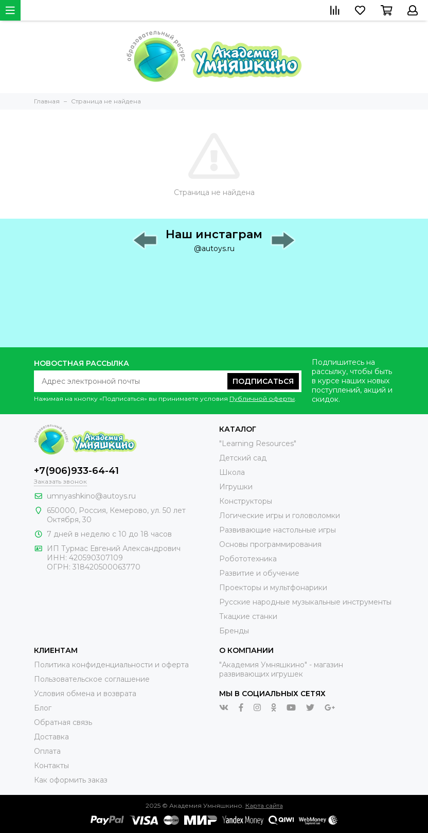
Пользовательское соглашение (92, 679)
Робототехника (248, 558)
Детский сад (242, 458)
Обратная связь (63, 722)
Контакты (51, 765)
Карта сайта (264, 805)
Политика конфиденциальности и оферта (111, 664)
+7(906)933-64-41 (76, 470)
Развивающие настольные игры (277, 530)
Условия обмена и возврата (85, 693)
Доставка (51, 736)
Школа (232, 472)
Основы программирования (270, 544)
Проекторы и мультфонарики (273, 587)
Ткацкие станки (248, 616)
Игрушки (236, 486)
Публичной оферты (262, 398)
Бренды (234, 630)
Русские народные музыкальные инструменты (305, 602)
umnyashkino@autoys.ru (91, 496)
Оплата (47, 751)
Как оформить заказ (71, 780)
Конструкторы (245, 501)
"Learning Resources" (257, 443)
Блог (42, 708)
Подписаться (263, 381)
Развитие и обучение (259, 573)
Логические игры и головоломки (279, 515)
